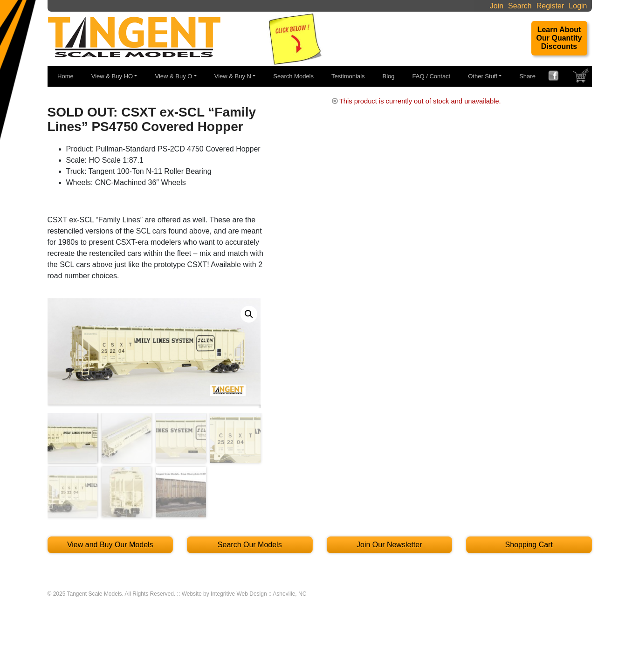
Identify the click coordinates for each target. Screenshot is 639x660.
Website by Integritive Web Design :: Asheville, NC (244, 594)
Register (550, 6)
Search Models (293, 76)
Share (527, 76)
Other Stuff (482, 76)
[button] (248, 314)
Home (65, 76)
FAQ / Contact (431, 76)
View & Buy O (173, 76)
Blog (389, 76)
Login (578, 6)
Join (496, 6)
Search (520, 6)
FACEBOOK (557, 77)
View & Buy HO (112, 76)
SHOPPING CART (582, 78)
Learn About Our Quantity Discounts (559, 38)
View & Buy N (232, 76)
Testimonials (348, 76)
